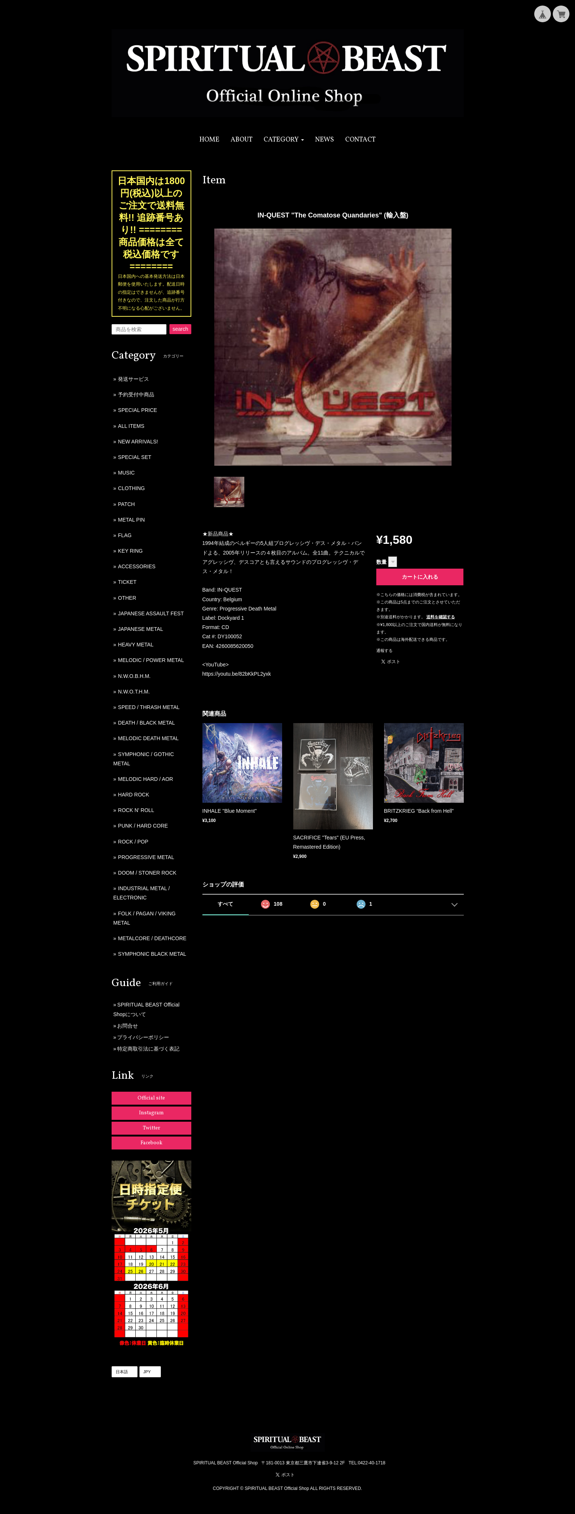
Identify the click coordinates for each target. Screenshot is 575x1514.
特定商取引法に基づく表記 (148, 1049)
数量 (381, 562)
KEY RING (130, 551)
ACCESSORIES (136, 566)
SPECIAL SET (134, 457)
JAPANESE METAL (140, 629)
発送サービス (133, 379)
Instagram (151, 1113)
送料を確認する (440, 617)
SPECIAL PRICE (137, 410)
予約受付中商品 (136, 394)
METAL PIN (131, 520)
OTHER (127, 598)
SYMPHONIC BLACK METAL (152, 954)
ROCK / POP (133, 842)
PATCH (126, 504)
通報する (384, 650)
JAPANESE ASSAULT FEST (151, 613)
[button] (284, 139)
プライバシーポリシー (143, 1037)
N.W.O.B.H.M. (134, 676)
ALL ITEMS (131, 426)
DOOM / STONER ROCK (147, 873)
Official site (151, 1098)
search (180, 329)
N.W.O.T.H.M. (134, 692)
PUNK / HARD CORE (143, 826)
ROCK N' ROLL (136, 810)
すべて (225, 904)
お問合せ (127, 1026)
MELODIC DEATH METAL (148, 738)
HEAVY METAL (135, 645)
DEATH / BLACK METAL (146, 723)
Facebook (151, 1143)
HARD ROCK (133, 795)
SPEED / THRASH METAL (148, 707)
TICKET (127, 582)
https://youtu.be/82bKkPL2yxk (236, 674)
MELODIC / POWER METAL (151, 660)
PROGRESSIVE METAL (146, 857)
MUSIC (126, 473)
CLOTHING (131, 488)
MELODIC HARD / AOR (145, 779)
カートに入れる (420, 577)
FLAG (125, 535)
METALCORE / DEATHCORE (152, 938)
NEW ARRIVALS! (138, 442)
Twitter (151, 1128)
